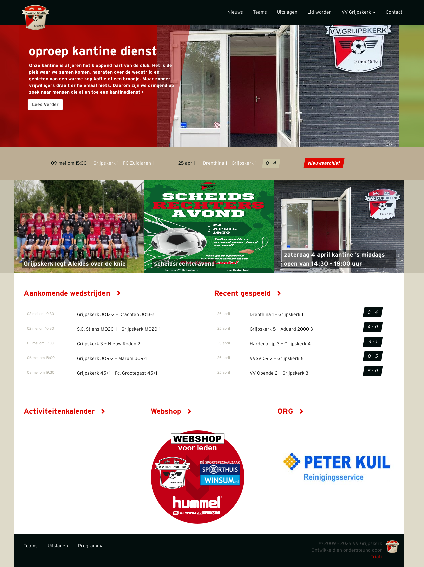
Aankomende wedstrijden (72, 293)
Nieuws (235, 12)
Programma (91, 546)
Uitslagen (287, 12)
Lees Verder (45, 104)
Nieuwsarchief (324, 163)
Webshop (171, 411)
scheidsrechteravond (184, 264)
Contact (394, 12)
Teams (260, 12)
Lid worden (319, 12)
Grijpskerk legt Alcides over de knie (75, 264)
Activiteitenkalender (64, 411)
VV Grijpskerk (359, 12)
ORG (290, 411)
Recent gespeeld (247, 293)
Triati (376, 557)
